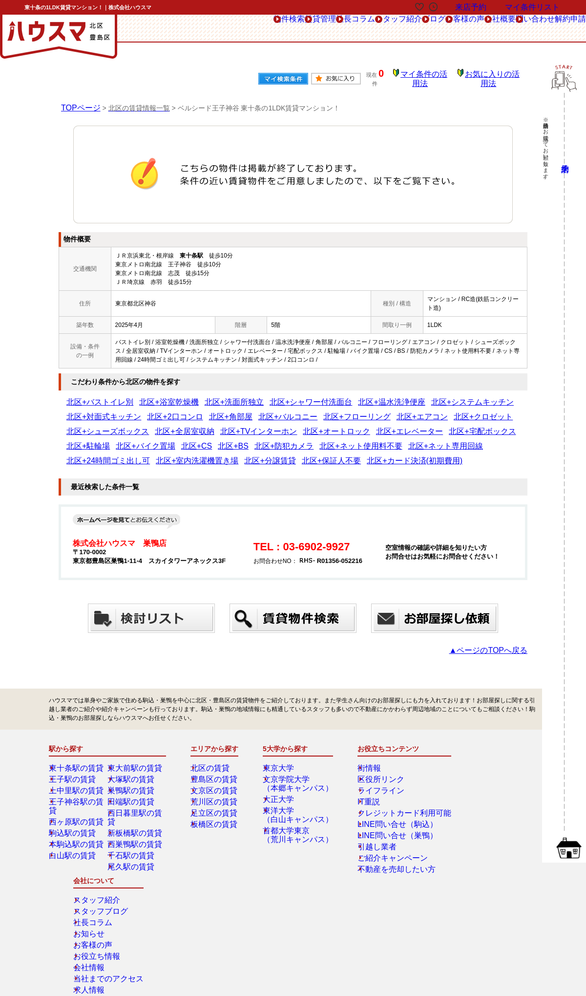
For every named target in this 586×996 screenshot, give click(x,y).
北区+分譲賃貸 (284, 439)
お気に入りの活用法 (494, 75)
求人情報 (468, 836)
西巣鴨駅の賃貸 (135, 813)
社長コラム (255, 28)
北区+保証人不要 (331, 439)
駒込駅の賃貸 (73, 802)
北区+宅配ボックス (204, 424)
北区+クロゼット (278, 410)
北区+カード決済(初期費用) (395, 439)
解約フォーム (84, 923)
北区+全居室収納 (396, 410)
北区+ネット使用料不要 (463, 424)
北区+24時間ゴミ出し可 (159, 439)
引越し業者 (369, 825)
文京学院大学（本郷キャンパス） (296, 762)
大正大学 (281, 777)
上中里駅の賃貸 (76, 768)
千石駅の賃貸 (132, 825)
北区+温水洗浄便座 (316, 395)
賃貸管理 (205, 28)
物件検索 (158, 28)
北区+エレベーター (148, 424)
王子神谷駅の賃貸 (79, 780)
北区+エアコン (230, 410)
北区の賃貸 (212, 746)
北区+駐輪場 (251, 424)
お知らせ (468, 780)
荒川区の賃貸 (215, 780)
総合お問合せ (84, 901)
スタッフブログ (477, 757)
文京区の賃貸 (215, 768)
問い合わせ (508, 28)
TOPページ (78, 101)
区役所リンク (372, 757)
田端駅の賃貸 (132, 780)
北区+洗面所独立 (195, 395)
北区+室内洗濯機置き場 (228, 439)
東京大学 (281, 746)
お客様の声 (408, 28)
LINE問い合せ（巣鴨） (385, 813)
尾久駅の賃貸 (132, 836)
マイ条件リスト (532, 7)
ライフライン (372, 768)
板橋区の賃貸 (215, 802)
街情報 (363, 746)
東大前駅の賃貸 (135, 746)
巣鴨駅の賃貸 (132, 768)
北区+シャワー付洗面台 (254, 395)
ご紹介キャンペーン (381, 836)
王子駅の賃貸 (73, 757)
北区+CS (335, 424)
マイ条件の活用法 (431, 75)
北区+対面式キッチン (443, 395)
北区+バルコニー (127, 410)
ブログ (361, 28)
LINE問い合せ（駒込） (385, 802)
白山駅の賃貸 (73, 825)
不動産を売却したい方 (384, 847)
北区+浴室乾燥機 (145, 395)
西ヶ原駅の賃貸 (76, 791)
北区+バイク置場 (295, 424)
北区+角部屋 (82, 410)
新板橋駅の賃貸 (135, 802)
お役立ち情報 (474, 802)
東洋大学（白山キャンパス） (296, 793)
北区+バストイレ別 (91, 395)
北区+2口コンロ (498, 395)
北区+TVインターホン (453, 410)
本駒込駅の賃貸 (76, 813)
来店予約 (155, 901)
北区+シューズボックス (337, 410)
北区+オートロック (91, 424)
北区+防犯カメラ (404, 424)
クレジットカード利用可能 (390, 791)
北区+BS (364, 424)
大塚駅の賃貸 (132, 757)
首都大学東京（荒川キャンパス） (296, 813)
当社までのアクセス (483, 825)
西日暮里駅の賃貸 (138, 791)
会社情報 (468, 813)
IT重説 (363, 780)
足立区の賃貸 (215, 791)
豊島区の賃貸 (215, 757)
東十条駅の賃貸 (76, 746)
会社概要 (458, 28)
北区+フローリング (180, 410)
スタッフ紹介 (312, 28)
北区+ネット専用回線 (94, 439)
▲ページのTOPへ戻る (498, 628)
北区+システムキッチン (378, 395)
